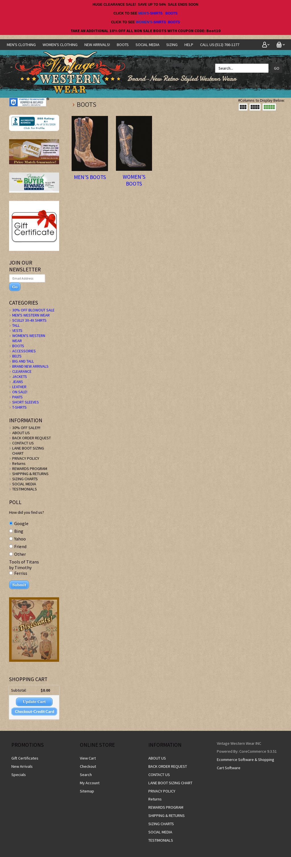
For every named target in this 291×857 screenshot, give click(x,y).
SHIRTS (156, 13)
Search (86, 774)
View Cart (88, 758)
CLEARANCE (22, 371)
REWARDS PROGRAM (29, 468)
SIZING (172, 44)
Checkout (88, 766)
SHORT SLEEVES (25, 402)
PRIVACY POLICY (25, 458)
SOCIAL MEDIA (147, 44)
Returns (19, 463)
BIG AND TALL (23, 361)
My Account (89, 782)
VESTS (17, 330)
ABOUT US (21, 432)
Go (276, 68)
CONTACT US (23, 443)
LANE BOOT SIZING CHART (170, 782)
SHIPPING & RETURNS (30, 473)
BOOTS (171, 13)
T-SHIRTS (19, 407)
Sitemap (87, 791)
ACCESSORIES (24, 350)
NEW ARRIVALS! (97, 44)
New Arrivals (22, 766)
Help (188, 44)
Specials (18, 774)
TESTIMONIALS (24, 489)
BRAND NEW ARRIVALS (30, 366)
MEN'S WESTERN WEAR (31, 315)
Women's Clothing (60, 44)
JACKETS (19, 376)
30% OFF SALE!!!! (26, 427)
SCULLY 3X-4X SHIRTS (29, 320)
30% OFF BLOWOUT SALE (33, 310)
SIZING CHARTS (25, 478)
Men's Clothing (21, 44)
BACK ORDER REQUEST (31, 437)
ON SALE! (19, 391)
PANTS (17, 397)
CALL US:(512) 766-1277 (219, 44)
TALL (16, 325)
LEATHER (19, 386)
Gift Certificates (24, 758)
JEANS (17, 381)
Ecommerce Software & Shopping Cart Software (245, 763)
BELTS (17, 356)
